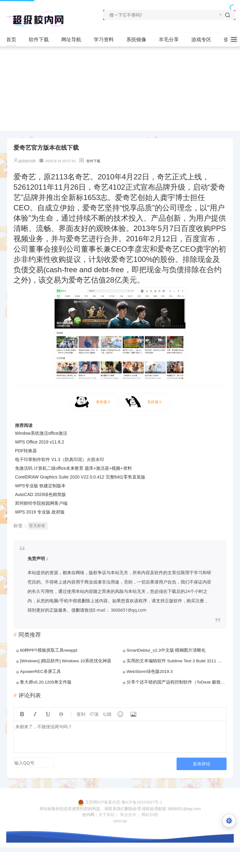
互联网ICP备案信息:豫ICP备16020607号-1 (123, 802)
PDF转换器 (26, 450)
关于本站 (106, 814)
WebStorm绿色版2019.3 (150, 671)
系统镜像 (139, 40)
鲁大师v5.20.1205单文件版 (46, 682)
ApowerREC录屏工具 (40, 671)
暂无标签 (37, 525)
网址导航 (71, 39)
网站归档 (150, 814)
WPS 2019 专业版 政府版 (40, 511)
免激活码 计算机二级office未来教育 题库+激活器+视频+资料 (73, 468)
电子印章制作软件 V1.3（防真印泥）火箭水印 (59, 459)
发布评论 (201, 764)
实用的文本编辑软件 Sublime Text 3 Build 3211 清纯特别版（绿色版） (176, 661)
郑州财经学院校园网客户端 (41, 503)
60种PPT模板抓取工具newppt (48, 650)
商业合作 (128, 814)
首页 (11, 39)
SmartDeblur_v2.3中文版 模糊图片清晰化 (166, 650)
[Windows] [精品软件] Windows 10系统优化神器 (65, 661)
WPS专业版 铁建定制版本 (40, 485)
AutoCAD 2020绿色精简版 (40, 494)
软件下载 (41, 40)
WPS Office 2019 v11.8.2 (39, 441)
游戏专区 (201, 39)
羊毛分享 (169, 39)
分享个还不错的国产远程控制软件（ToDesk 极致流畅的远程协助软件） (176, 682)
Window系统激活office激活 (41, 433)
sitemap (120, 821)
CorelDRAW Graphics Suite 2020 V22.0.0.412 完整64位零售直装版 (80, 476)
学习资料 (106, 40)
